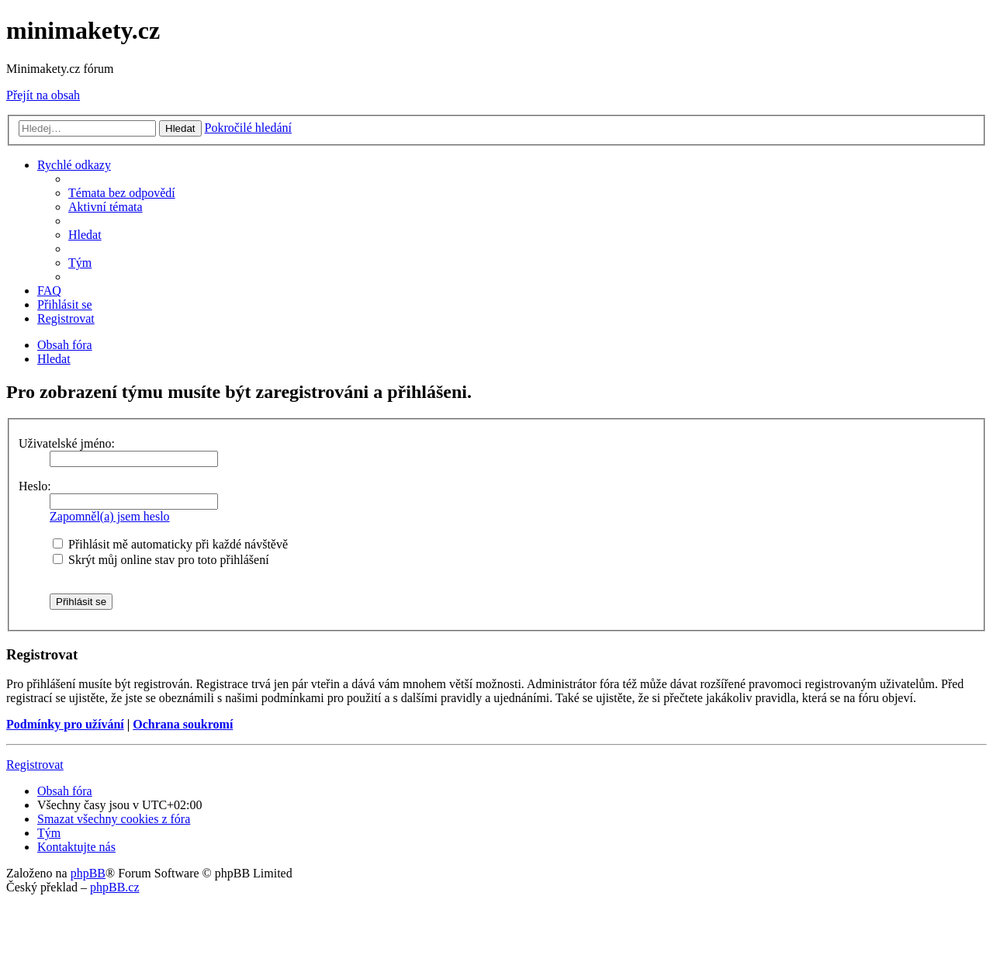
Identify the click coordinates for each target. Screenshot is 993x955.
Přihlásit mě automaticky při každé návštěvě (170, 544)
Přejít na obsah (43, 95)
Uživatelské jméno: (67, 443)
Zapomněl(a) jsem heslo (110, 516)
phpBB (88, 873)
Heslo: (35, 486)
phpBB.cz (115, 887)
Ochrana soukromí (183, 724)
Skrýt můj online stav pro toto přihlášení (161, 559)
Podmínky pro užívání (65, 724)
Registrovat (35, 764)
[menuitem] (121, 192)
